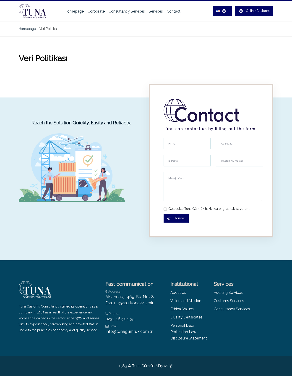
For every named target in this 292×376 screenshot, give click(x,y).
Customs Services (229, 301)
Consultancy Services (127, 11)
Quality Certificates (186, 317)
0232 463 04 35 (120, 318)
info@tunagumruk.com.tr (129, 331)
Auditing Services (228, 292)
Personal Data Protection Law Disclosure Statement (188, 331)
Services (156, 11)
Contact (173, 11)
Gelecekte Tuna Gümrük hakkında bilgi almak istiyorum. (209, 208)
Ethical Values (182, 309)
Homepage (74, 11)
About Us (178, 292)
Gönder (176, 218)
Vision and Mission (185, 301)
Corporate (96, 11)
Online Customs (254, 11)
